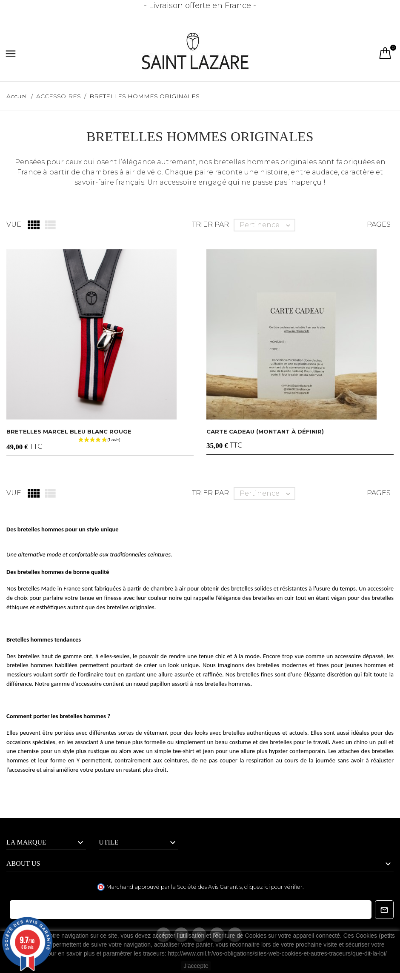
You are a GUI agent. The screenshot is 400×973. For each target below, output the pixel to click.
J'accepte (196, 965)
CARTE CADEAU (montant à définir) (265, 431)
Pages (379, 224)
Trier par (210, 224)
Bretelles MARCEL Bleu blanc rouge (68, 431)
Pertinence (267, 225)
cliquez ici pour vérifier (273, 887)
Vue (13, 224)
